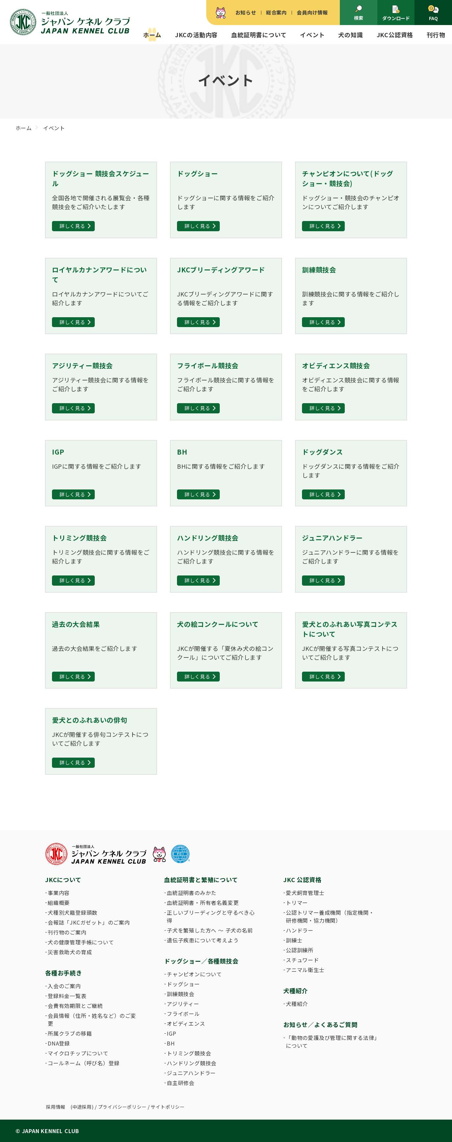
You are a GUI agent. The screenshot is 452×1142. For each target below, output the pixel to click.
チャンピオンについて (194, 974)
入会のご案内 (64, 986)
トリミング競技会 (189, 1053)
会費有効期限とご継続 (75, 1006)
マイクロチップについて (78, 1053)
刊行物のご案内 (67, 932)
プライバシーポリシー (122, 1106)
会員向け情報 (312, 12)
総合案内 (276, 12)
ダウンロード (396, 13)
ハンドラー (300, 930)
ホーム (152, 34)
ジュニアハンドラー (191, 1073)
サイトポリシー (168, 1106)
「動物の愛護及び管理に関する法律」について (331, 1041)
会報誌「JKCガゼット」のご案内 (89, 922)
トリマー (297, 902)
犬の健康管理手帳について (81, 942)
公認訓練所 (300, 950)
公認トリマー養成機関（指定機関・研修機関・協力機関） (330, 916)
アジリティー (183, 1004)
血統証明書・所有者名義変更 (203, 902)
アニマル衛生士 (305, 970)
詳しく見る (73, 225)
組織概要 (59, 902)
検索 (358, 13)
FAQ (433, 13)
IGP (171, 1033)
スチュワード (302, 960)
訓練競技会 (180, 994)
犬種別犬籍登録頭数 (72, 912)
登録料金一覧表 (67, 996)
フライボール (183, 1013)
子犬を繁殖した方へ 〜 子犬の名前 (210, 930)
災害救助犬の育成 (70, 952)
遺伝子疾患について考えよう (203, 940)
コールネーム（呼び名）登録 (83, 1063)
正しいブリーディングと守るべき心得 (211, 916)
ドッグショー (183, 984)
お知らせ (246, 12)
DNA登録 (59, 1043)
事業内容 (59, 893)
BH (171, 1043)
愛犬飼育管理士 (305, 893)
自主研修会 (180, 1083)
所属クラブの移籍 (70, 1033)
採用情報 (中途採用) (70, 1106)
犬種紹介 (297, 1004)
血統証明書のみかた (191, 893)
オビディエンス (186, 1023)
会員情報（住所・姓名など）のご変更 (92, 1019)
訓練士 (294, 940)
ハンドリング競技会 (191, 1063)
